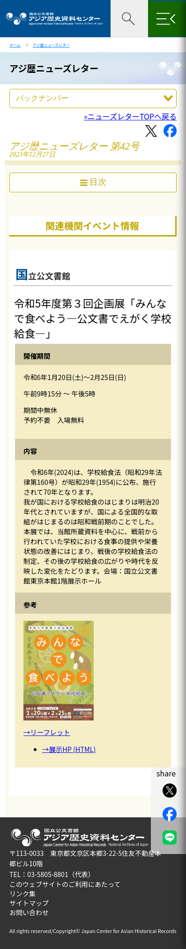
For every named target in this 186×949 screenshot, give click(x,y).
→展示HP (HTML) (69, 749)
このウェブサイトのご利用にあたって (64, 884)
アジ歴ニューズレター (51, 44)
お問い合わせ (29, 912)
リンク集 (22, 893)
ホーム (15, 44)
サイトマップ (29, 903)
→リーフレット (46, 732)
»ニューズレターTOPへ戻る (130, 116)
